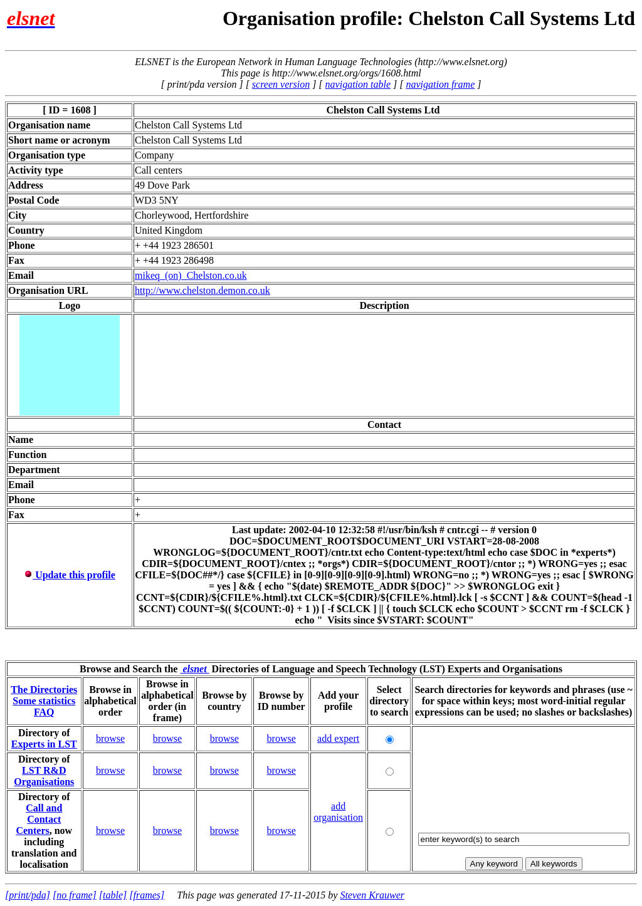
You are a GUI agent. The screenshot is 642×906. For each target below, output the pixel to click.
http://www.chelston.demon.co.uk (202, 290)
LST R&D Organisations (44, 776)
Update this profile (69, 575)
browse (110, 738)
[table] (113, 895)
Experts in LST (44, 744)
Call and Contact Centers (39, 819)
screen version (281, 84)
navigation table (358, 84)
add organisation (338, 812)
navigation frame (440, 84)
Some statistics (44, 700)
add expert (338, 738)
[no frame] (75, 895)
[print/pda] (27, 895)
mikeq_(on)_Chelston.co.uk (191, 275)
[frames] (146, 895)
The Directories (44, 689)
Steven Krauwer (372, 895)
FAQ (44, 712)
